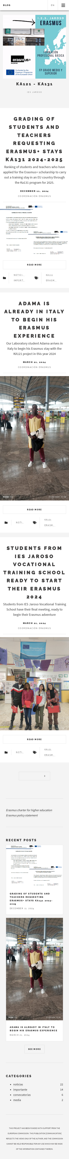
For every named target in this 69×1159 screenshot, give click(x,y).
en (53, 5)
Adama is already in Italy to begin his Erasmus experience (34, 320)
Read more (34, 265)
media (17, 1100)
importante (19, 280)
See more (34, 1049)
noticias (19, 275)
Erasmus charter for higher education (29, 810)
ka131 (49, 275)
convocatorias (22, 1095)
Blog (7, 5)
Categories (19, 1076)
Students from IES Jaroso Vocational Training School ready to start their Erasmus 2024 (34, 572)
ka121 (48, 520)
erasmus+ (51, 280)
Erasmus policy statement (22, 815)
